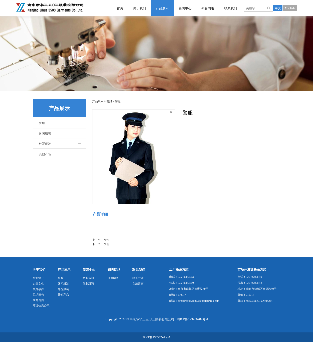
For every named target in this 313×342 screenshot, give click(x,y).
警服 (42, 123)
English (290, 8)
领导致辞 (38, 289)
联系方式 (138, 278)
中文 (278, 8)
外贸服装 (45, 144)
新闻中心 (185, 8)
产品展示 (162, 8)
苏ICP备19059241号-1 (156, 337)
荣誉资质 (38, 300)
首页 (120, 8)
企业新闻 (88, 278)
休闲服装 (45, 133)
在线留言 (138, 283)
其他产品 (45, 154)
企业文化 (38, 283)
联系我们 (230, 8)
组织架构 (38, 294)
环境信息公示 (41, 305)
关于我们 (139, 8)
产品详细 (100, 214)
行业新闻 (88, 283)
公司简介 (38, 278)
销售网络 (207, 8)
